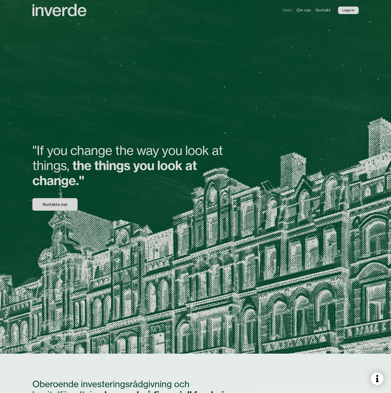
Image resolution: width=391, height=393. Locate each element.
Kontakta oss (55, 204)
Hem (287, 10)
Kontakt (323, 10)
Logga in (348, 10)
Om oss (303, 10)
